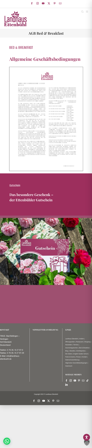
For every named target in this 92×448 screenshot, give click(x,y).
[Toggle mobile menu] (87, 11)
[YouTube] (75, 380)
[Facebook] (66, 380)
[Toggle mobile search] (82, 11)
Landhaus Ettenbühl (71, 339)
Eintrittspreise (81, 351)
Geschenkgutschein (71, 348)
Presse (78, 357)
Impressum (68, 366)
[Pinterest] (79, 380)
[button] (6, 441)
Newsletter (68, 345)
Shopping (87, 342)
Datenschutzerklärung (72, 360)
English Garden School (80, 354)
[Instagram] (70, 380)
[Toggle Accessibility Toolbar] (86, 437)
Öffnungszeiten (70, 342)
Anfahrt (81, 339)
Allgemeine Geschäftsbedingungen (76, 363)
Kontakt (84, 357)
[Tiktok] (87, 380)
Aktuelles (72, 351)
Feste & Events (70, 357)
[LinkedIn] (66, 385)
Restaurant (79, 342)
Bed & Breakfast (84, 348)
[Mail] (83, 380)
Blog (66, 351)
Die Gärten (68, 354)
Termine (75, 345)
